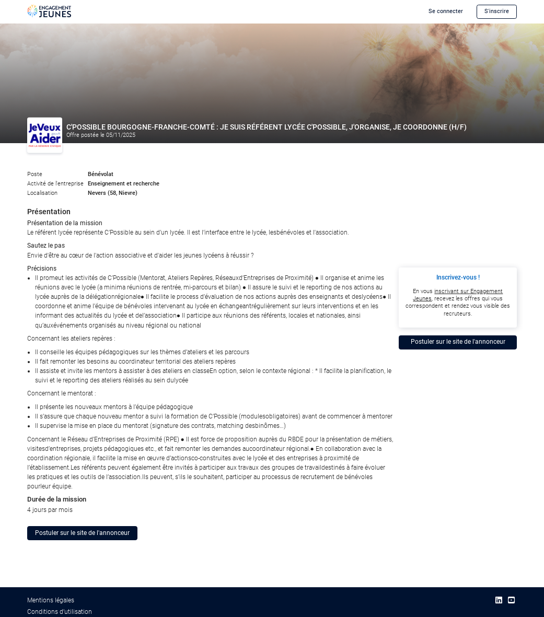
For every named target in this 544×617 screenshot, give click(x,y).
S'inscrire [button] (496, 11)
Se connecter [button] (446, 11)
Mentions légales (50, 600)
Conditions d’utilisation (59, 611)
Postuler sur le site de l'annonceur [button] (82, 533)
